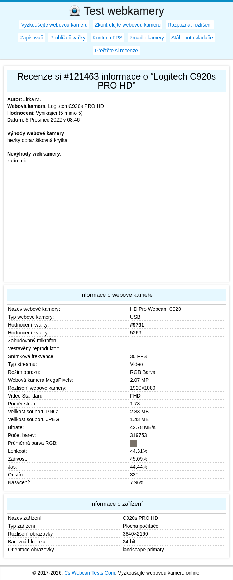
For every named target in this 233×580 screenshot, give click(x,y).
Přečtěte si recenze (116, 50)
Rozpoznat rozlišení (190, 25)
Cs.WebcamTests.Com (89, 573)
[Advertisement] (116, 228)
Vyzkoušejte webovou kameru (54, 25)
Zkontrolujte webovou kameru (128, 25)
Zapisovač (31, 38)
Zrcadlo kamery (146, 38)
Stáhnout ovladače (192, 38)
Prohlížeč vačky (67, 38)
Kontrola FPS (107, 38)
